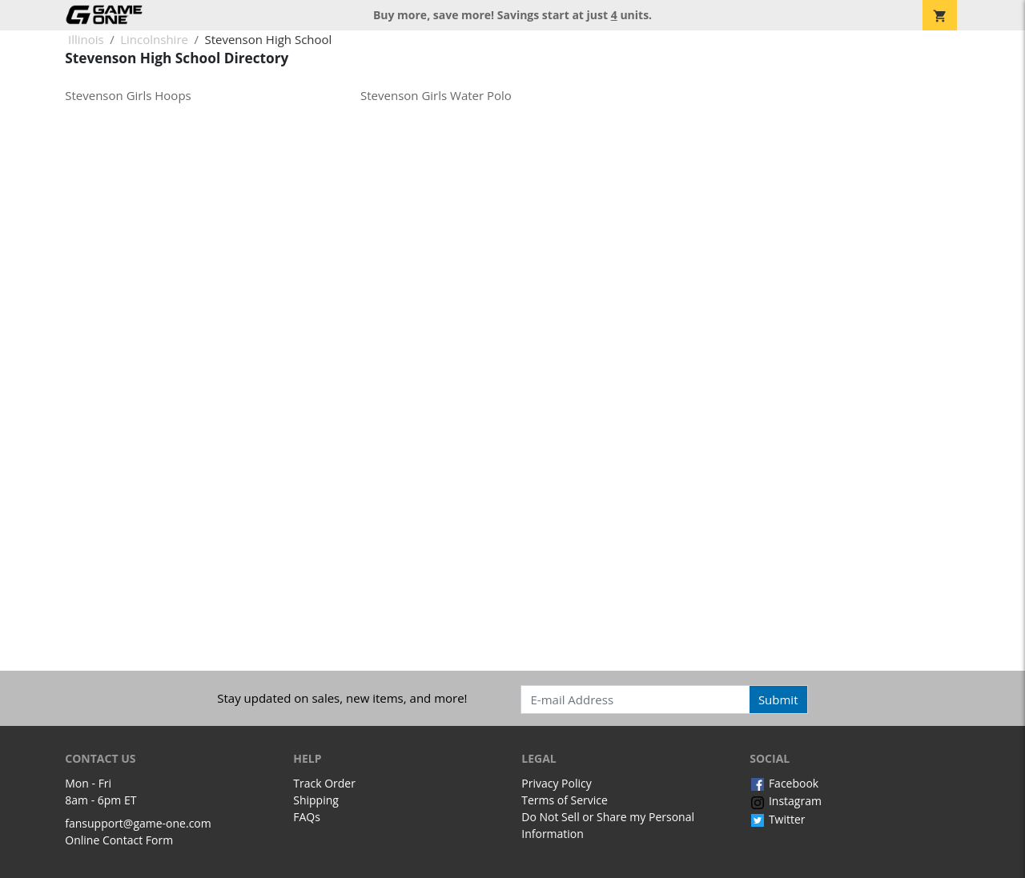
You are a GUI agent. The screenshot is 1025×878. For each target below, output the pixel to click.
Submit (778, 700)
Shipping (316, 800)
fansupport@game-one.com (138, 823)
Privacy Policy (556, 783)
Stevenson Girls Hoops (128, 95)
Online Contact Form (119, 840)
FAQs (306, 816)
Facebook (784, 783)
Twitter (777, 819)
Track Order (324, 783)
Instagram (786, 800)
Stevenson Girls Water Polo (436, 95)
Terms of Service (564, 800)
